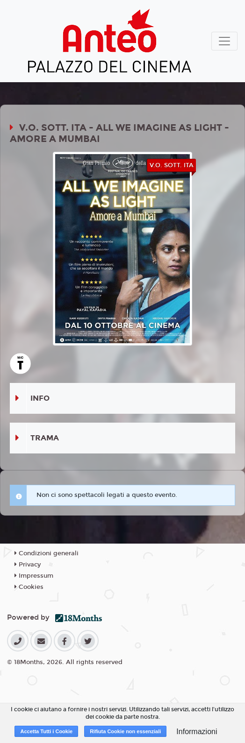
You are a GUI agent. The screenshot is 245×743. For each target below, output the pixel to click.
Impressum (33, 576)
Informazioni (196, 732)
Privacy (27, 564)
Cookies (28, 587)
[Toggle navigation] (224, 41)
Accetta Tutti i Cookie (46, 731)
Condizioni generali (46, 553)
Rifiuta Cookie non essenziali (125, 731)
